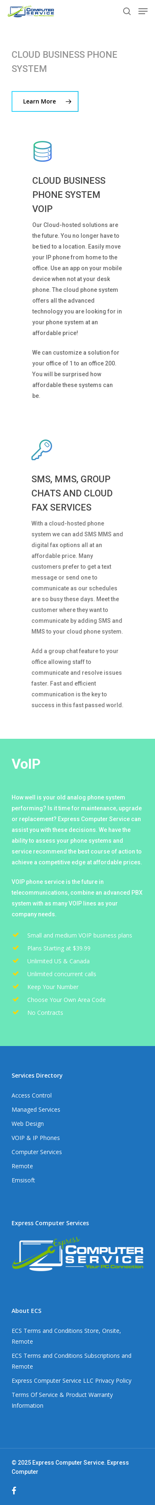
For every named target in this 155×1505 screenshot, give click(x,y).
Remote (22, 1166)
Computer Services (37, 1152)
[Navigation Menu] (143, 11)
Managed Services (36, 1109)
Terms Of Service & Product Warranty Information (62, 1400)
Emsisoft (23, 1180)
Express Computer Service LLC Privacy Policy (71, 1380)
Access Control (32, 1095)
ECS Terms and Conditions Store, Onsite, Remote (66, 1336)
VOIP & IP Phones (36, 1138)
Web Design (28, 1124)
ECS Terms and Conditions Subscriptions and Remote (71, 1361)
